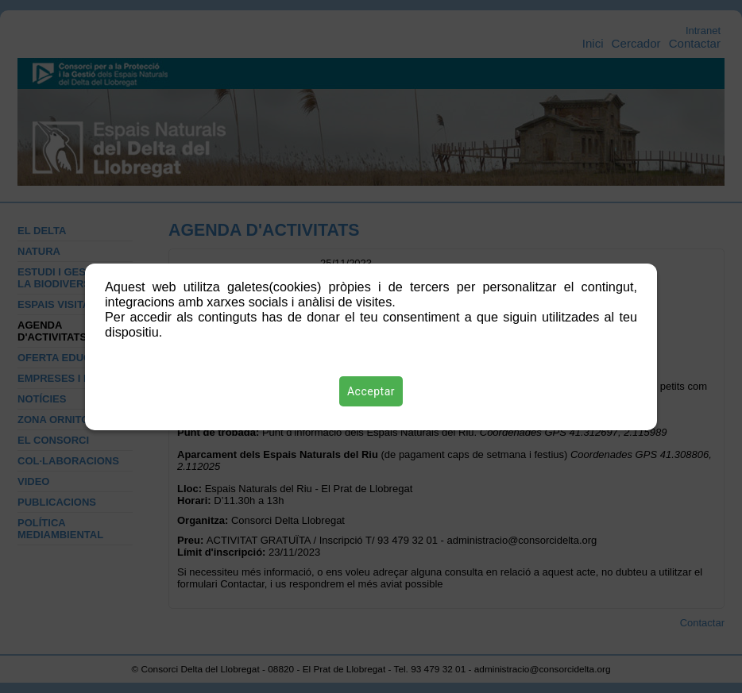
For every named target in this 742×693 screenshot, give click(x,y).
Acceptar (371, 391)
